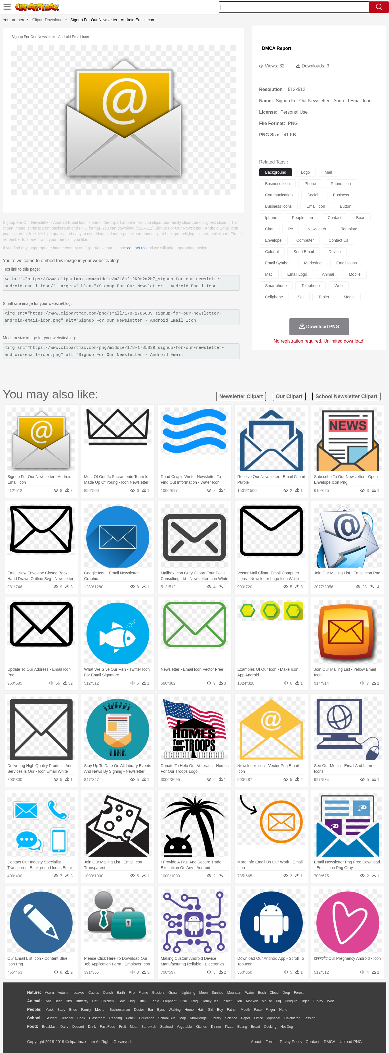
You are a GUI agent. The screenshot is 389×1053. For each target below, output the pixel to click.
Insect (227, 1001)
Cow (121, 1001)
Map (182, 1018)
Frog (194, 1001)
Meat (134, 1027)
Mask (49, 1010)
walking (175, 1010)
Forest (299, 993)
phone (310, 183)
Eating (242, 1027)
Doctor (139, 1010)
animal (328, 274)
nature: (34, 992)
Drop (286, 993)
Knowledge (198, 1018)
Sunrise (217, 993)
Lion (238, 1001)
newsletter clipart (241, 396)
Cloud (274, 993)
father (232, 1010)
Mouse (267, 1001)
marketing (312, 263)
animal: (34, 1001)
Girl (210, 1010)
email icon (315, 206)
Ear (150, 1010)
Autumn (64, 993)
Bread (255, 1027)
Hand (283, 1010)
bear (360, 217)
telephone (310, 285)
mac (268, 274)
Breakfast (49, 1027)
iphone (271, 217)
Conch (108, 993)
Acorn (49, 993)
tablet (323, 297)
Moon (203, 993)
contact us (136, 248)
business (341, 195)
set (301, 297)
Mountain (234, 993)
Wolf (330, 1001)
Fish (183, 1001)
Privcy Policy (291, 1041)
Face (258, 1010)
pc (290, 229)
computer (305, 240)
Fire (132, 993)
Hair (201, 1010)
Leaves (79, 993)
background (275, 172)
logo (305, 172)
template (349, 229)
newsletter (317, 229)
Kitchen (201, 1027)
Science (231, 1018)
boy (220, 1010)
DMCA (329, 1041)
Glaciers (158, 993)
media (349, 297)
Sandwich (148, 1027)
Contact (312, 1041)
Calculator (292, 1018)
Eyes (161, 1010)
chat (269, 229)
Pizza (229, 1027)
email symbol (277, 263)
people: (34, 1009)
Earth (121, 993)
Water (249, 993)
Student (51, 1018)
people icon (302, 217)
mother (100, 1010)
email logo (297, 274)
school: (34, 1018)
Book (81, 1018)
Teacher (67, 1018)
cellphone (274, 297)
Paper (245, 1018)
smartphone (276, 285)
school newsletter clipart (346, 396)
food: (32, 1026)
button (345, 206)
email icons (346, 263)
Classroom (97, 1018)
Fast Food (107, 1027)
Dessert (78, 1027)
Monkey (252, 1001)
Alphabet (273, 1018)
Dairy (64, 1027)
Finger (270, 1010)
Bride (73, 1010)
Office (258, 1018)
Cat (95, 1001)
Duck (142, 1001)
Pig (278, 1001)
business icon (277, 183)
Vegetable (184, 1027)
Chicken (108, 1001)
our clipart (289, 396)
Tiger (305, 1001)
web (339, 285)
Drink (92, 1027)
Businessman (120, 1010)
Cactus (94, 993)
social (312, 195)
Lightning (188, 993)
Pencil (130, 1018)
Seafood (166, 1027)
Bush (262, 993)
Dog (132, 1001)
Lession (309, 1018)
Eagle (154, 1001)
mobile (354, 274)
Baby (61, 1010)
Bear (58, 1001)
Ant (48, 1001)
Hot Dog (286, 1027)
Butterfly (82, 1001)
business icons (278, 206)
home (189, 1010)
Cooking (270, 1027)
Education (146, 1018)
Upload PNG (351, 1041)
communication (279, 195)
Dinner (216, 1027)
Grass (173, 993)
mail (328, 172)
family (86, 1010)
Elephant (169, 1001)
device (335, 251)
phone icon (341, 183)
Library (216, 1018)
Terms (271, 1041)
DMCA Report (276, 48)
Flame (143, 993)
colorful (272, 251)
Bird (69, 1001)
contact (334, 217)
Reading (115, 1018)
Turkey (318, 1001)
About (256, 1041)
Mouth (245, 1010)
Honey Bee (210, 1001)
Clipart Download (47, 20)
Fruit (122, 1027)
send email (303, 251)
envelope (273, 240)
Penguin (291, 1001)
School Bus (167, 1018)
